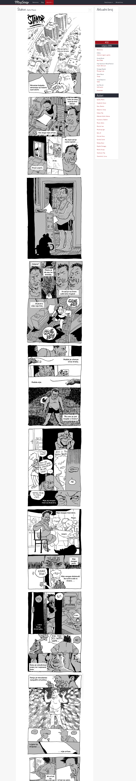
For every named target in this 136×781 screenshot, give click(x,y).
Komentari (100, 90)
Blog (42, 2)
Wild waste (107, 86)
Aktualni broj (119, 2)
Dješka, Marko (100, 99)
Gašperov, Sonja (101, 110)
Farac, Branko (100, 106)
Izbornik (49, 2)
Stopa (107, 75)
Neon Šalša (107, 59)
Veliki (107, 81)
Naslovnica (35, 2)
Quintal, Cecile (101, 139)
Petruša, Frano (101, 136)
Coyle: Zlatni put (107, 65)
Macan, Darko (100, 123)
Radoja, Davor (100, 143)
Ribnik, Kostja (100, 149)
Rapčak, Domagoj (101, 146)
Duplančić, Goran (101, 103)
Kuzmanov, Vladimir (102, 120)
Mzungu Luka (107, 70)
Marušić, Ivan (100, 126)
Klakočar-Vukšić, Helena (103, 116)
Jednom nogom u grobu (107, 54)
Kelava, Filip (100, 113)
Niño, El (99, 133)
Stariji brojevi (108, 2)
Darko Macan (31, 10)
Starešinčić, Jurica (102, 156)
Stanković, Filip (101, 153)
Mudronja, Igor (101, 129)
